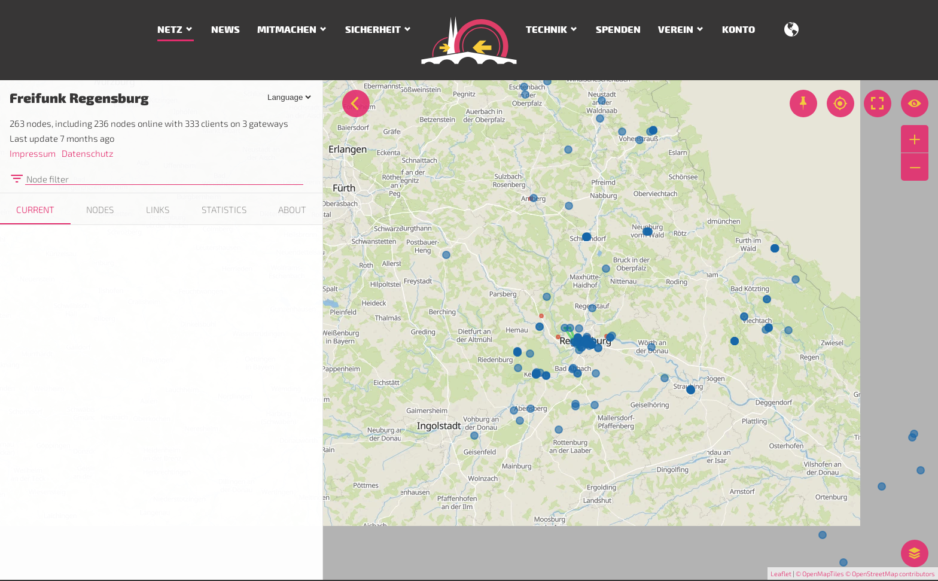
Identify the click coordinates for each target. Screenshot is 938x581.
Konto (738, 30)
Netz (169, 30)
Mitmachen (286, 30)
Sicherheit (373, 30)
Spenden (618, 30)
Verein (675, 30)
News (225, 30)
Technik (546, 30)
